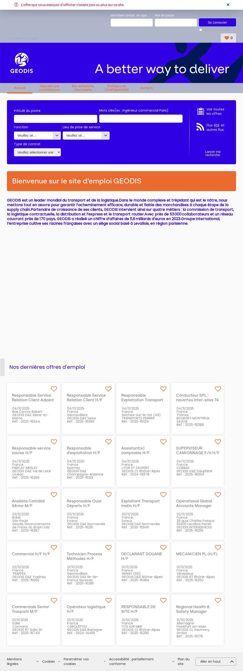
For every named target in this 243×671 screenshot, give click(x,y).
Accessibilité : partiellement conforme (131, 661)
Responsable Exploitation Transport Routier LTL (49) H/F (142, 400)
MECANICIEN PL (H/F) (196, 554)
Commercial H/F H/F (31, 554)
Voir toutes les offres (215, 111)
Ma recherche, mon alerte (83, 88)
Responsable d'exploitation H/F (83, 450)
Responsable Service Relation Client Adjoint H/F (33, 400)
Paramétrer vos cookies (76, 661)
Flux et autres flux (215, 127)
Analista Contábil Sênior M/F (28, 503)
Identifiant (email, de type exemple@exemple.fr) (132, 15)
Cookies (48, 661)
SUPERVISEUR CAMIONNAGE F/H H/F (198, 450)
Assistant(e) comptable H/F (135, 450)
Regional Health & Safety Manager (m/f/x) (193, 612)
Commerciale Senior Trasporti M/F (30, 609)
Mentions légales (14, 661)
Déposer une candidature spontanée (49, 88)
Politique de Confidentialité (117, 88)
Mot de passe (164, 15)
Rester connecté (216, 30)
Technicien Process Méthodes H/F (84, 556)
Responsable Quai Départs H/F (84, 503)
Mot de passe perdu (215, 15)
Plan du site (184, 661)
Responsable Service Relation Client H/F (86, 397)
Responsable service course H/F (31, 450)
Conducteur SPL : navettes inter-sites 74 (197, 397)
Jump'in (146, 88)
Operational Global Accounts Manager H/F (194, 506)
